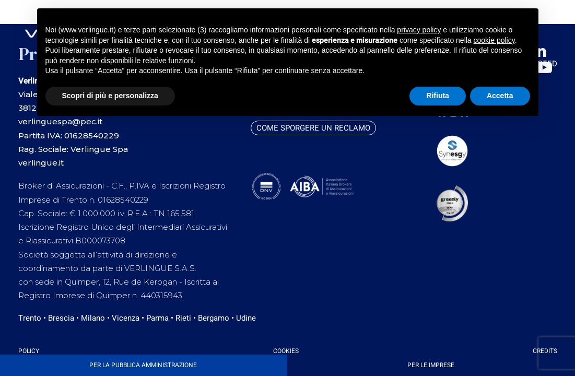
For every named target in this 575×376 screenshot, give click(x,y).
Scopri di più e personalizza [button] (110, 95)
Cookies (286, 351)
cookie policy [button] (494, 40)
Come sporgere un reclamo (313, 128)
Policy (28, 351)
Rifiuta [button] (437, 95)
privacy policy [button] (419, 30)
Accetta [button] (500, 95)
